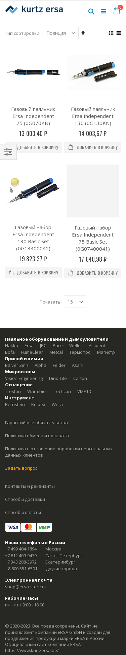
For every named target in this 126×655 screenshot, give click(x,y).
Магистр (106, 352)
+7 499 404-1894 (21, 549)
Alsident (97, 345)
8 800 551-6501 (22, 569)
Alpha (40, 365)
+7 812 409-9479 (21, 555)
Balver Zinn (16, 365)
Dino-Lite (58, 378)
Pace (58, 345)
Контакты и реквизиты (30, 486)
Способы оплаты (23, 512)
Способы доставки (25, 499)
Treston (13, 391)
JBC (43, 345)
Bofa (10, 352)
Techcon (62, 391)
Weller (75, 345)
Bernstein (15, 404)
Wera (57, 404)
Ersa (29, 345)
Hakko (11, 345)
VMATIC (84, 391)
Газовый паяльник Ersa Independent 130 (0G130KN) (93, 116)
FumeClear (32, 352)
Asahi (77, 365)
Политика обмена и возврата (37, 436)
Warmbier (37, 391)
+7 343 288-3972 (21, 562)
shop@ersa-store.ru (25, 587)
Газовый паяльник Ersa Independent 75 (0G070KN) (33, 116)
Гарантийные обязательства (36, 422)
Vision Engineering (24, 378)
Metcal (56, 352)
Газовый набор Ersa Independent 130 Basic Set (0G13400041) (33, 238)
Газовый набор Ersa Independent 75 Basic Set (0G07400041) (93, 238)
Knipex (38, 404)
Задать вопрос (21, 468)
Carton (80, 378)
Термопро (80, 352)
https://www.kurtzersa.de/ (32, 650)
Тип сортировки (22, 33)
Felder (59, 365)
